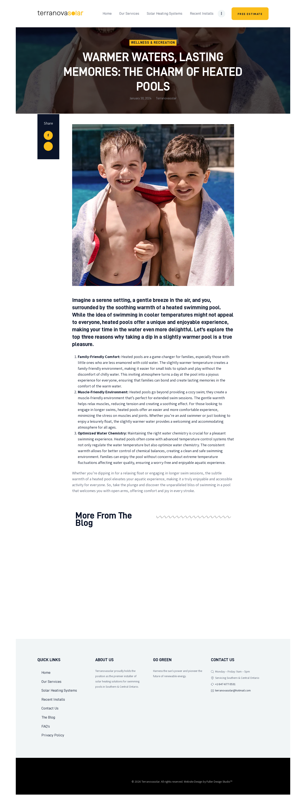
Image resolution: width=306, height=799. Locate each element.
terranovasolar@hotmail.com (233, 690)
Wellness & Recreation (153, 42)
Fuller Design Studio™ (219, 786)
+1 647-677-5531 (225, 684)
